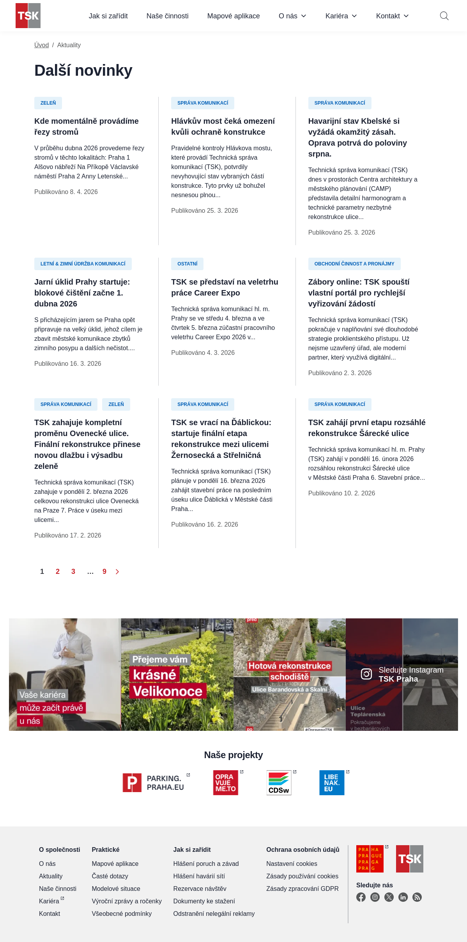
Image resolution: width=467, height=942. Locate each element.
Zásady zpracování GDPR (302, 888)
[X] (389, 897)
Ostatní (187, 264)
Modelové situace (116, 888)
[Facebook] (361, 897)
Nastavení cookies (291, 863)
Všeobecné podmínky (122, 913)
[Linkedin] (403, 897)
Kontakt (388, 16)
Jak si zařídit (108, 16)
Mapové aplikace (233, 16)
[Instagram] (375, 897)
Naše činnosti (168, 16)
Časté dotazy (110, 876)
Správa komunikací (202, 103)
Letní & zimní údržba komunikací (83, 264)
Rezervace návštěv (199, 888)
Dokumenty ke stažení (204, 901)
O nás (288, 16)
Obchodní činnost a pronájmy (354, 264)
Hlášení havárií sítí (199, 876)
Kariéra (336, 16)
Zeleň (48, 103)
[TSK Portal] (417, 897)
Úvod (41, 45)
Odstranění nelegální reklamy (214, 913)
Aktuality (50, 876)
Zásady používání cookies (302, 876)
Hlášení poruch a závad (206, 863)
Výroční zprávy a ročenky (127, 901)
